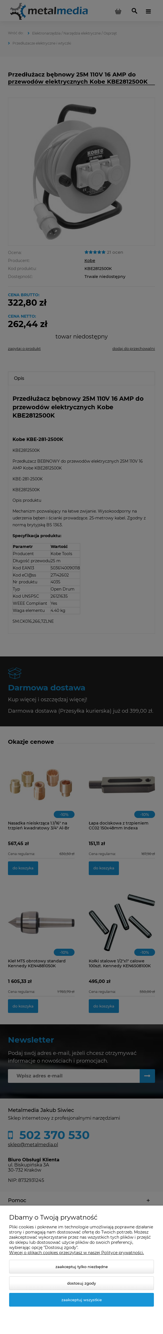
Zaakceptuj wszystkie (81, 1299)
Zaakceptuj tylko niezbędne (81, 1266)
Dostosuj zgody (81, 1283)
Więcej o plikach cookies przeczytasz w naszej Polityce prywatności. (76, 1252)
